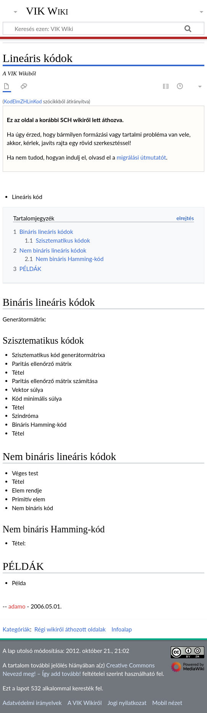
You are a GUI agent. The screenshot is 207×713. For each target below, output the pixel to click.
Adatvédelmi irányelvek (32, 702)
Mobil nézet (167, 702)
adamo (17, 606)
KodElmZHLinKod (23, 101)
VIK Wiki (47, 11)
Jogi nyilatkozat (126, 702)
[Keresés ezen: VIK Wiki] (103, 28)
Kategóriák (16, 629)
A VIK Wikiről (85, 702)
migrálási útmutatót (141, 157)
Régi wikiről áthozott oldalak (70, 629)
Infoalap (122, 629)
